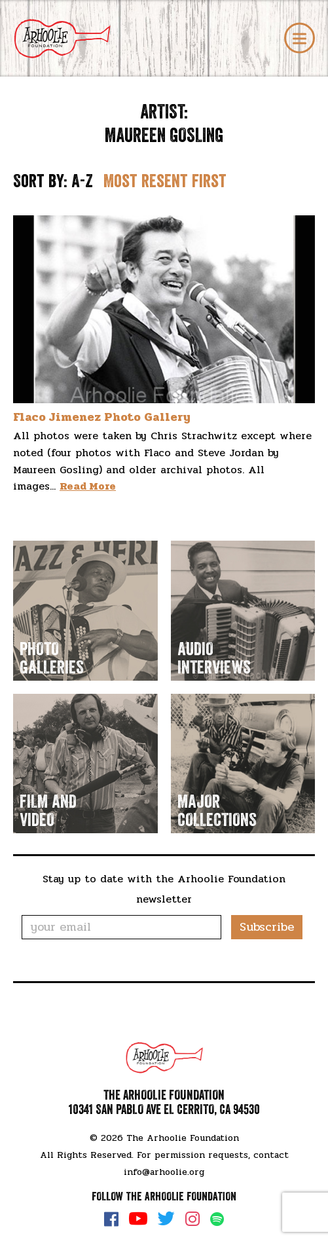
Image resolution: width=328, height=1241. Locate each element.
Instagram (192, 1219)
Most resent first (165, 181)
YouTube (138, 1219)
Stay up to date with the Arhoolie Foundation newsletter (164, 889)
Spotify (217, 1219)
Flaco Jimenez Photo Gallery (102, 417)
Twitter (166, 1218)
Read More (88, 486)
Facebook (111, 1219)
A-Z (82, 181)
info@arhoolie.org (164, 1172)
